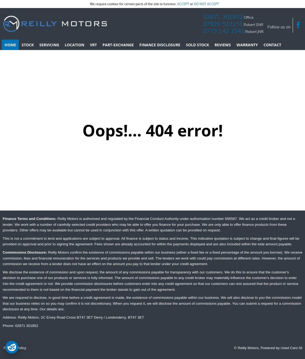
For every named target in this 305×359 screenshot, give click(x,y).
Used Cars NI (291, 348)
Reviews (223, 44)
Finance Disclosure (159, 44)
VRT (93, 44)
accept (183, 4)
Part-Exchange (118, 44)
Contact (272, 44)
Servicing (49, 44)
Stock (28, 44)
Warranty (247, 44)
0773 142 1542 (224, 31)
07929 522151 (223, 24)
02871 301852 (223, 16)
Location (74, 44)
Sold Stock (197, 44)
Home (10, 44)
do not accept (206, 4)
